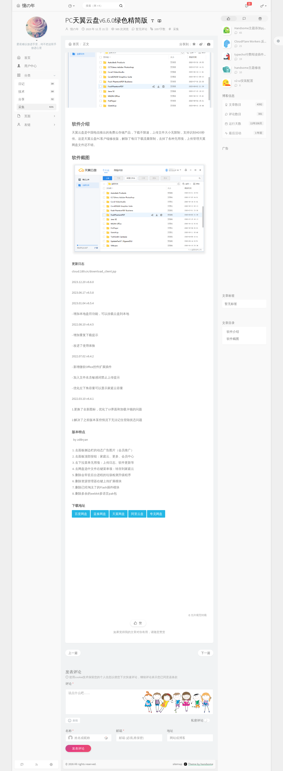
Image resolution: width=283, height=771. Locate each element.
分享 (36, 99)
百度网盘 (81, 514)
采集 (36, 107)
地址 (170, 731)
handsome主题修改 (247, 68)
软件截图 (233, 339)
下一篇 (205, 653)
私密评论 (197, 720)
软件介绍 (233, 332)
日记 (36, 84)
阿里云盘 (137, 514)
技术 (36, 92)
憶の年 (74, 29)
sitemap (177, 764)
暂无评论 (141, 29)
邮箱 (120, 731)
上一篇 (73, 653)
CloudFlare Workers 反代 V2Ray (255, 41)
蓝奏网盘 (100, 514)
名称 (69, 731)
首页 (74, 44)
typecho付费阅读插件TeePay (253, 54)
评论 (69, 684)
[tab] (228, 18)
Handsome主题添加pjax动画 (253, 28)
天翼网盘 (118, 514)
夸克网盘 (156, 514)
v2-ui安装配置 (243, 81)
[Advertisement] (139, 563)
